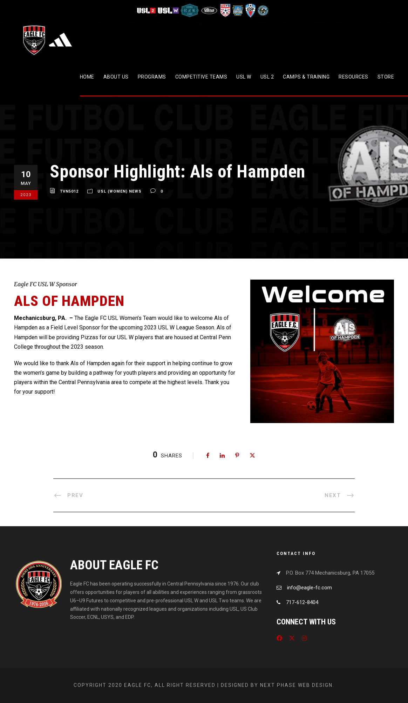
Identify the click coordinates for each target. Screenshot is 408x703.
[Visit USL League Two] (147, 10)
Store (386, 77)
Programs (152, 77)
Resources (353, 77)
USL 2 (267, 77)
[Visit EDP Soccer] (250, 10)
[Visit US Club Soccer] (209, 10)
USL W (243, 77)
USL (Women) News (119, 191)
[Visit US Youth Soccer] (224, 10)
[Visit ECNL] (189, 10)
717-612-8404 (302, 602)
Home (87, 77)
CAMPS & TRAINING (306, 77)
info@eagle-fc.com (309, 587)
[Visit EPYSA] (237, 10)
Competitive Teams (201, 77)
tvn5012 (69, 191)
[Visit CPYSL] (262, 10)
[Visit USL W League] (168, 10)
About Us (116, 77)
